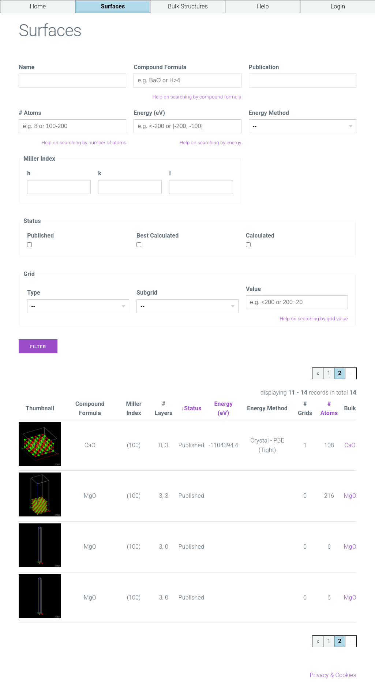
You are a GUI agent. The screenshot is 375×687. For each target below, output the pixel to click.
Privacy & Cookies (333, 675)
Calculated (260, 235)
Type (33, 292)
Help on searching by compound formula (197, 97)
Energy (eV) (149, 112)
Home (38, 6)
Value (253, 288)
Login (338, 6)
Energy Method (269, 112)
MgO (350, 495)
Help (263, 6)
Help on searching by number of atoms (84, 142)
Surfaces (113, 6)
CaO (350, 445)
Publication (264, 67)
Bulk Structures (188, 6)
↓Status (191, 408)
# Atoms (30, 112)
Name (26, 67)
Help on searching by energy (210, 142)
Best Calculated (157, 235)
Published (40, 235)
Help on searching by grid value (314, 318)
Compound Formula (160, 67)
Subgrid (146, 292)
